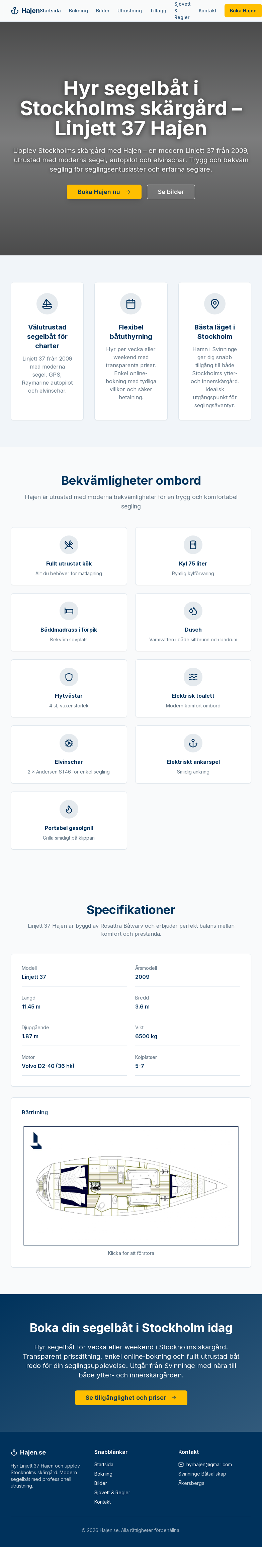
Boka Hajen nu (104, 191)
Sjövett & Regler (182, 10)
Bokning (78, 10)
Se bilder (171, 191)
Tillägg (158, 10)
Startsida (50, 10)
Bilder (102, 10)
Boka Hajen (243, 10)
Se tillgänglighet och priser (131, 1397)
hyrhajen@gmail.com (209, 1464)
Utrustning (129, 10)
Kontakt (207, 10)
